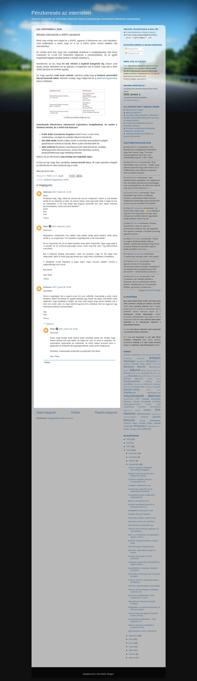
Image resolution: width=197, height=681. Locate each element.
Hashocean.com (154, 393)
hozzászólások (129, 399)
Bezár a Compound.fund (138, 501)
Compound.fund (132, 381)
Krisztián (137, 239)
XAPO (66, 180)
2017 (128, 446)
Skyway (142, 421)
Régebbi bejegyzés (106, 412)
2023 (128, 443)
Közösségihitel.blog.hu (132, 404)
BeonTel (141, 366)
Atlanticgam (130, 361)
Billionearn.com (155, 367)
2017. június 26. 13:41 (68, 329)
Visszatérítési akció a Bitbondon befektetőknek (141, 496)
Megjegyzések (132, 53)
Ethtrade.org (128, 387)
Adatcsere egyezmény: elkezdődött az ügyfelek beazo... (144, 563)
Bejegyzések (131, 49)
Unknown (47, 192)
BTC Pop (146, 376)
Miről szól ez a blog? (134, 110)
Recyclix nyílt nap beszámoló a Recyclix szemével (141, 475)
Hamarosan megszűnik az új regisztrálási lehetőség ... (140, 490)
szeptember (134, 464)
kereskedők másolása (151, 402)
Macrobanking (155, 407)
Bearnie (136, 162)
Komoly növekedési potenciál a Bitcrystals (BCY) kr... (141, 505)
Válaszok (50, 324)
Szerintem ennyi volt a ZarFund (141, 521)
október (132, 461)
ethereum (157, 384)
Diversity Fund (153, 382)
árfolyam (155, 358)
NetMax (135, 193)
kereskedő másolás (131, 402)
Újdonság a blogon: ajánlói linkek (142, 518)
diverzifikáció (128, 384)
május (131, 647)
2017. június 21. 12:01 (61, 226)
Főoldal (75, 412)
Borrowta (133, 376)
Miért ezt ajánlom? (133, 113)
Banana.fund (141, 361)
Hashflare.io (130, 392)
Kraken (148, 404)
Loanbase (142, 407)
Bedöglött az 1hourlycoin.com (140, 510)
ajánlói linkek (151, 355)
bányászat (151, 361)
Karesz (136, 261)
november (133, 457)
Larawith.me (129, 407)
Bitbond (135, 370)
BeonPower (157, 364)
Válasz (46, 218)
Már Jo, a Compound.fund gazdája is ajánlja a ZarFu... (143, 536)
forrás (87, 118)
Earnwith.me (138, 384)
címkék (149, 379)
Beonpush (129, 366)
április (131, 650)
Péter (45, 226)
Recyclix (129, 420)
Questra (157, 416)
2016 (128, 450)
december (133, 453)
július (131, 639)
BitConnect (157, 370)
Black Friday (136, 373)
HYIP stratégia (142, 399)
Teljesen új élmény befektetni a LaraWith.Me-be (141, 626)
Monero (137, 410)
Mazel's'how (128, 410)
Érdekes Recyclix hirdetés (139, 514)
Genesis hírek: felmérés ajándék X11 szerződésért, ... (143, 530)
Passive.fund (143, 414)
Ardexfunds (140, 358)
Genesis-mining (131, 389)
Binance (126, 370)
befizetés (135, 364)
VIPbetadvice (139, 426)
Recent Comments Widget (152, 290)
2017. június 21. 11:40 (61, 192)
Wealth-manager (130, 429)
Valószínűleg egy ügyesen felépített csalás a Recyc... (143, 614)
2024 (128, 439)
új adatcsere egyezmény (106, 78)
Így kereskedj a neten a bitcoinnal (142, 631)
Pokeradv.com (156, 414)
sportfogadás (155, 421)
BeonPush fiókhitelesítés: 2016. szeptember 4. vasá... (141, 596)
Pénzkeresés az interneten (61, 13)
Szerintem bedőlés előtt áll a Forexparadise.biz (140, 480)
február (132, 658)
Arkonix (136, 276)
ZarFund (146, 429)
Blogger (110, 674)
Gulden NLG (153, 390)
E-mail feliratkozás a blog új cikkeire (141, 32)
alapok (158, 355)
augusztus (133, 636)
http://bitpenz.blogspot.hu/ (132, 100)
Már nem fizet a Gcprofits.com (140, 525)
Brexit (140, 376)
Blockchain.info (146, 373)
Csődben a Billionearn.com (139, 485)
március (132, 654)
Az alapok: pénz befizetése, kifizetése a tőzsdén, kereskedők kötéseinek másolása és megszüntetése (141, 117)
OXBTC (147, 410)
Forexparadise (138, 387)
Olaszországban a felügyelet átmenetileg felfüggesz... (140, 469)
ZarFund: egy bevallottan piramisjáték (144, 586)
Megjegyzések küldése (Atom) (60, 418)
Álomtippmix (128, 358)
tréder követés (138, 423)
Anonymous (138, 208)
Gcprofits (157, 387)
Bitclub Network (146, 370)
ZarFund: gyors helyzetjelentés (141, 547)
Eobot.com (148, 384)
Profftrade (144, 417)
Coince (158, 379)
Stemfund (127, 423)
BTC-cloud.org (156, 376)
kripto (159, 404)
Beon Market (145, 364)
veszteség (128, 426)
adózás (143, 355)
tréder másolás (154, 423)
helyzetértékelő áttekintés (142, 396)
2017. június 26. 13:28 (61, 287)
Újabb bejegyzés (46, 412)
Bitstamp (127, 373)
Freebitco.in (149, 387)
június (131, 643)
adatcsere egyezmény (53, 180)
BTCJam (127, 379)
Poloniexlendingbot (130, 417)
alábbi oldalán (97, 43)
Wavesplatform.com (154, 426)
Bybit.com (139, 379)
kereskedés (156, 399)
